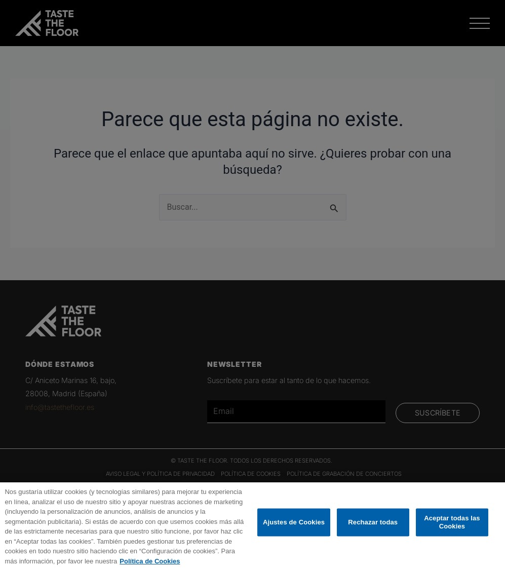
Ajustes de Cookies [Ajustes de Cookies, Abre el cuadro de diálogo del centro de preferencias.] (294, 534)
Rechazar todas (373, 534)
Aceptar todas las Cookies (452, 534)
